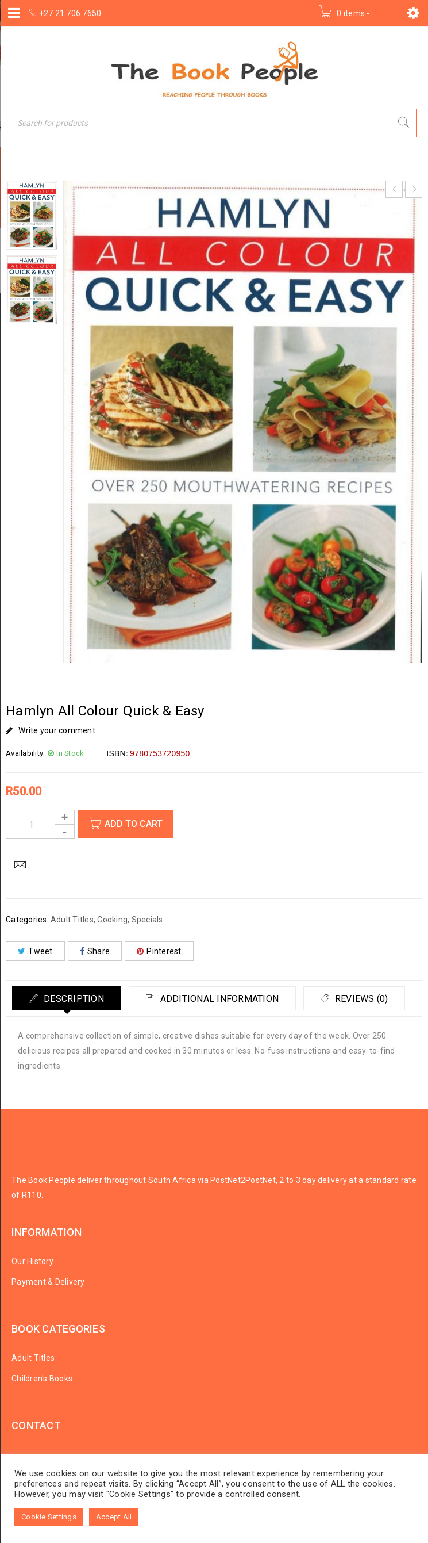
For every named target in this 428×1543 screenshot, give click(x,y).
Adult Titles (72, 919)
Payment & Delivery (48, 1282)
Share (95, 951)
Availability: (25, 753)
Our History (32, 1261)
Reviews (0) (364, 998)
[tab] (67, 998)
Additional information (221, 998)
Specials (147, 919)
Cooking (112, 919)
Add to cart (135, 823)
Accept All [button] (114, 1517)
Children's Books (41, 1378)
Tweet (35, 951)
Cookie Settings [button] (48, 1517)
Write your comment (56, 730)
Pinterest (159, 951)
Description (73, 998)
